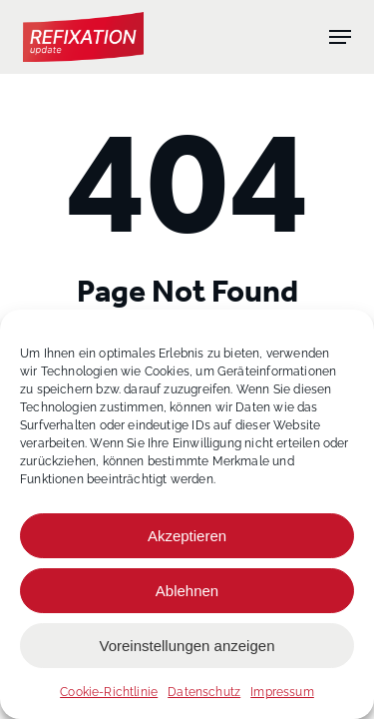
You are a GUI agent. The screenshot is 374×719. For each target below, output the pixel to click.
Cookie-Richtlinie (109, 692)
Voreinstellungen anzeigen (187, 645)
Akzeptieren (187, 535)
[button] (340, 37)
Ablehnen (187, 590)
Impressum (282, 692)
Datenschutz (204, 692)
